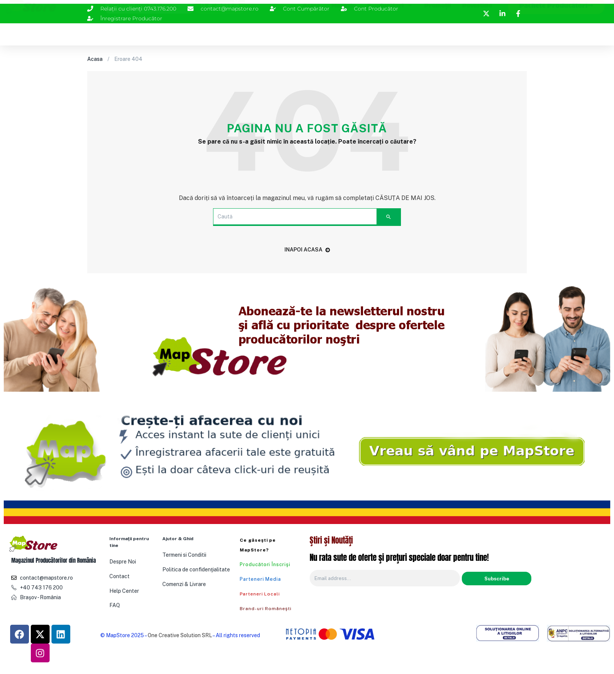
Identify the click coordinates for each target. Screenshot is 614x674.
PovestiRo (477, 32)
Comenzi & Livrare (184, 584)
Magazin (343, 32)
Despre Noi (122, 562)
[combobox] (149, 32)
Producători (390, 32)
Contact (119, 576)
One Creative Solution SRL (180, 635)
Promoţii (437, 32)
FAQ (114, 605)
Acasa (311, 32)
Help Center (124, 591)
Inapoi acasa (307, 250)
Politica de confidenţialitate (196, 569)
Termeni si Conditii (184, 555)
